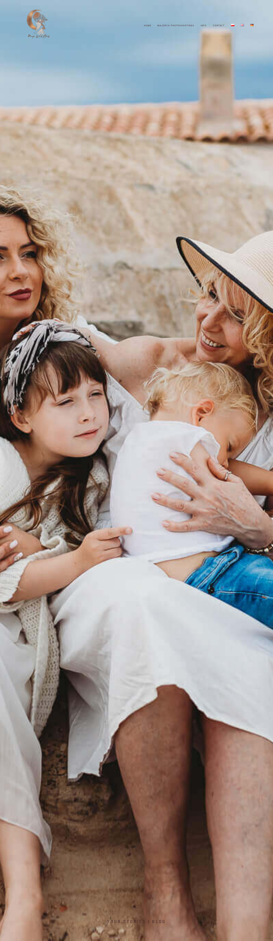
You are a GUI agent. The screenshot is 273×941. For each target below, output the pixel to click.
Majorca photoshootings (175, 26)
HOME (147, 26)
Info (204, 26)
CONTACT (219, 26)
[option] (136, 470)
